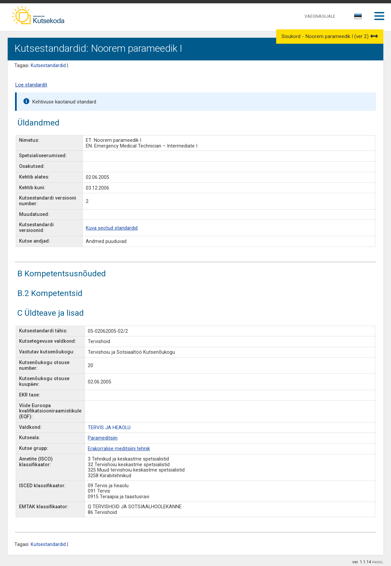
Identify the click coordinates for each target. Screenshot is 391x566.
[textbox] (357, 18)
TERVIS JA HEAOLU (109, 428)
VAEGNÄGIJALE (320, 16)
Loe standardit (31, 85)
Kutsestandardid (48, 65)
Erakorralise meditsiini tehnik (119, 449)
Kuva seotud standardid (112, 228)
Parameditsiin (103, 438)
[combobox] (358, 18)
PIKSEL (377, 562)
